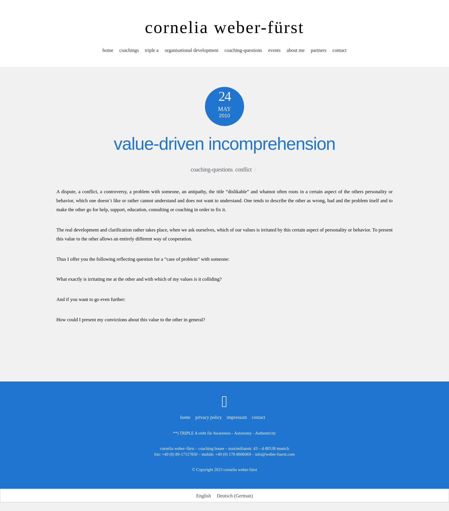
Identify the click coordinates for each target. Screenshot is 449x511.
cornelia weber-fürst (240, 469)
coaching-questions (243, 50)
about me (296, 50)
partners (318, 50)
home (108, 50)
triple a (152, 50)
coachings (129, 50)
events (274, 50)
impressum (237, 417)
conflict (243, 169)
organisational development (192, 50)
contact (339, 50)
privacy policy (208, 417)
